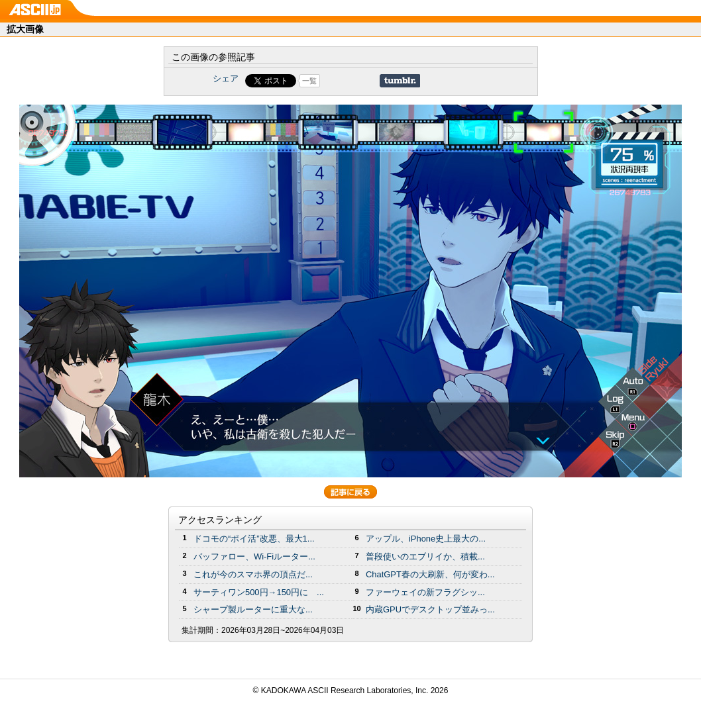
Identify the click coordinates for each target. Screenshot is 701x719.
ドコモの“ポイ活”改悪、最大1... (254, 539)
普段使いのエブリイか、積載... (425, 556)
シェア (226, 78)
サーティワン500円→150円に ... (258, 592)
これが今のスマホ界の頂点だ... (253, 574)
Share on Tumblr (400, 80)
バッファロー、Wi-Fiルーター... (254, 556)
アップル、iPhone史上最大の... (426, 539)
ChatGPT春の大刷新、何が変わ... (430, 574)
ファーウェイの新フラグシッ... (425, 592)
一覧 (309, 81)
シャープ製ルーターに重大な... (253, 609)
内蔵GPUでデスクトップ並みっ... (430, 609)
